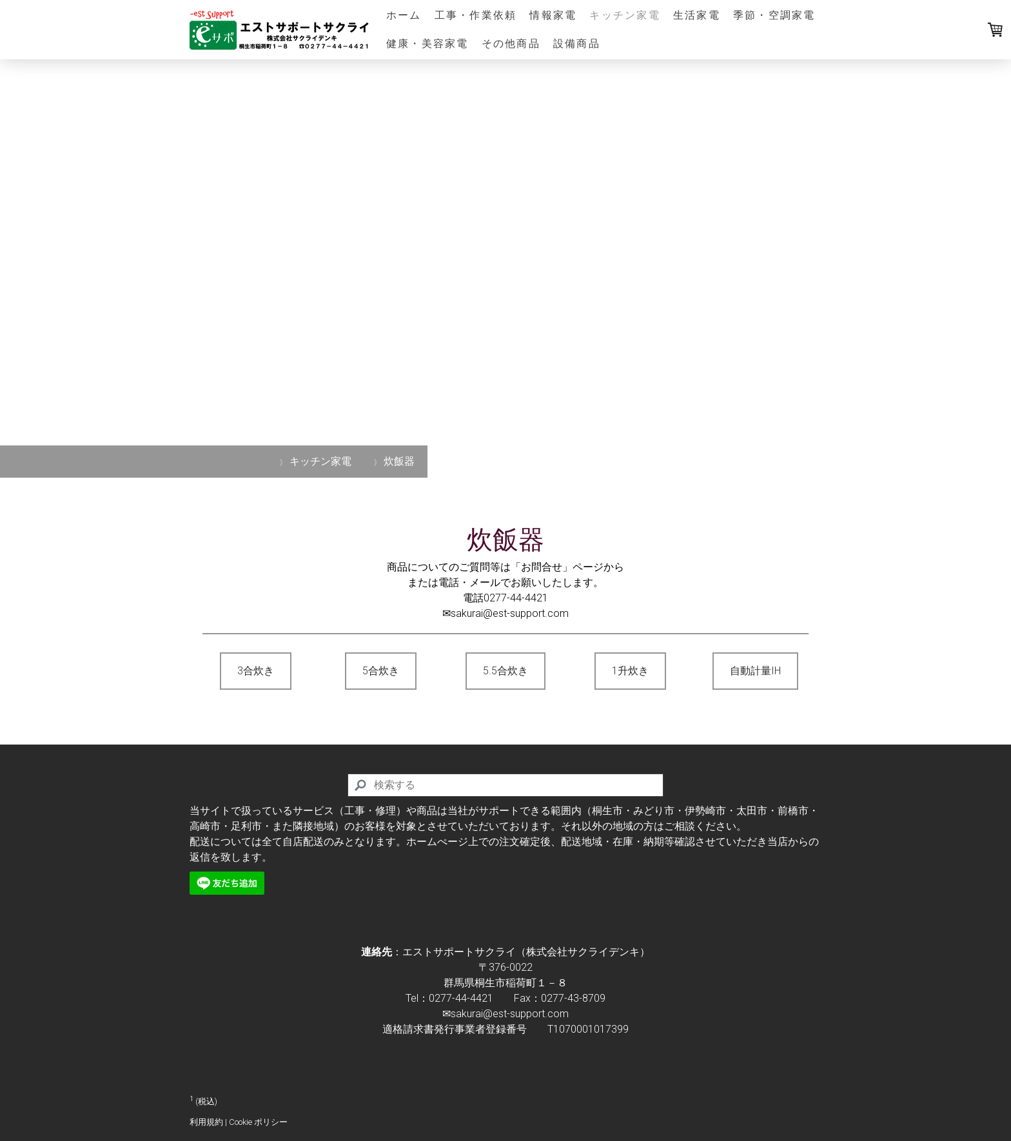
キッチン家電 (624, 15)
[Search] (505, 785)
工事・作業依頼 (476, 15)
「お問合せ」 (542, 567)
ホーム (404, 15)
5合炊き (380, 671)
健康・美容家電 (427, 43)
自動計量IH (755, 671)
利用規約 (206, 1122)
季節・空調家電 (774, 15)
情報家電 (552, 15)
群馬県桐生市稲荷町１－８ (505, 983)
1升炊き (630, 671)
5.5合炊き (505, 671)
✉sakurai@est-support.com (505, 613)
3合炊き (255, 671)
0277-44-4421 (516, 598)
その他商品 (511, 43)
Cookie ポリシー (258, 1122)
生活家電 (696, 15)
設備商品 (576, 43)
